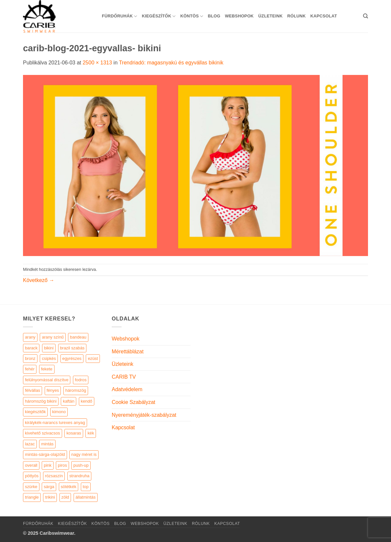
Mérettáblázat (128, 351)
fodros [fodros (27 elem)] (81, 379)
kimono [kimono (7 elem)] (59, 411)
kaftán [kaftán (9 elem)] (68, 401)
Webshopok (239, 15)
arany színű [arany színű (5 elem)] (52, 337)
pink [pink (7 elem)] (47, 465)
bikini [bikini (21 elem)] (49, 347)
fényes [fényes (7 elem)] (53, 390)
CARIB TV (124, 377)
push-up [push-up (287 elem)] (80, 465)
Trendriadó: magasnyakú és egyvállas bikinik (171, 62)
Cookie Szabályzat (133, 402)
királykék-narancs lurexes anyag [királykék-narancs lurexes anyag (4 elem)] (55, 422)
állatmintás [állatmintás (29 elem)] (86, 497)
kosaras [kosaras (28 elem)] (73, 433)
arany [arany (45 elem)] (30, 337)
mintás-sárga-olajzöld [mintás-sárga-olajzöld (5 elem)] (45, 454)
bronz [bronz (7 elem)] (30, 358)
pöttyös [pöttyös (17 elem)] (31, 475)
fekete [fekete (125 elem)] (47, 368)
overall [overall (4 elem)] (31, 465)
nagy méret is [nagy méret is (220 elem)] (84, 454)
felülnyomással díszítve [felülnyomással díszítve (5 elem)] (46, 379)
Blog (214, 15)
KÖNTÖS (191, 16)
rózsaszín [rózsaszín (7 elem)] (54, 475)
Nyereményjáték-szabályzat (144, 415)
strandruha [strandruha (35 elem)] (79, 475)
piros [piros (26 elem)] (62, 465)
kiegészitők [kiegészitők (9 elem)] (35, 411)
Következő (38, 280)
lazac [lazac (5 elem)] (30, 443)
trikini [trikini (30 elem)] (50, 497)
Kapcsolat (323, 15)
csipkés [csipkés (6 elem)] (49, 358)
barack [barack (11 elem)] (31, 347)
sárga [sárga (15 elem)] (49, 486)
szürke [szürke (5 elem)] (31, 486)
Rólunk (296, 15)
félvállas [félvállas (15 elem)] (32, 390)
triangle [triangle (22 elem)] (32, 497)
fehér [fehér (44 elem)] (29, 368)
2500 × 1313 (97, 62)
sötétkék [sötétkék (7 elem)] (69, 486)
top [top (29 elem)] (86, 486)
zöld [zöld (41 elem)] (65, 497)
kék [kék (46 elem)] (90, 433)
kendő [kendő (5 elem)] (86, 401)
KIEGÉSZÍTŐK (159, 16)
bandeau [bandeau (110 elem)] (78, 337)
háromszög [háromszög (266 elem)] (75, 390)
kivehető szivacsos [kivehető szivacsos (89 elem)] (42, 433)
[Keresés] (365, 16)
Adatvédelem (127, 389)
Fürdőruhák (119, 16)
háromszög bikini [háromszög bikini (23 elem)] (41, 401)
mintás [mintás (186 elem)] (47, 443)
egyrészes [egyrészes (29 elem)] (71, 358)
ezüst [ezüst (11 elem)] (93, 358)
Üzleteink (270, 15)
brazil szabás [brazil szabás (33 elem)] (72, 347)
